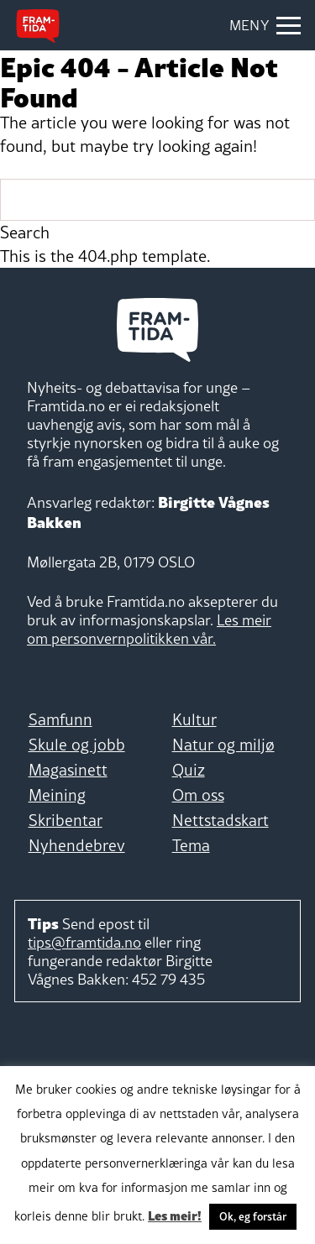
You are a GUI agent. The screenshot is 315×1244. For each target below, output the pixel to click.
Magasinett (68, 770)
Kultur (194, 719)
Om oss (198, 795)
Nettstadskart (220, 820)
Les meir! (175, 1214)
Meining (57, 795)
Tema (191, 845)
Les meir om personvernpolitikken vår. (149, 629)
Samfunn (60, 719)
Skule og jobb (77, 744)
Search (25, 232)
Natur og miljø (223, 744)
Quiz (188, 770)
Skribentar (65, 820)
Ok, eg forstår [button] (252, 1216)
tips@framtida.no (84, 942)
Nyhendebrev (77, 845)
